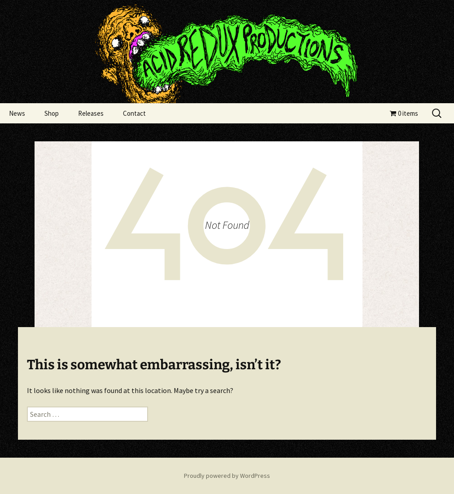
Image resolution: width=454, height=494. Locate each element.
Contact (134, 113)
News (17, 113)
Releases (91, 113)
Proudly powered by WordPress (227, 476)
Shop (51, 113)
